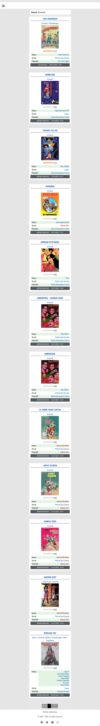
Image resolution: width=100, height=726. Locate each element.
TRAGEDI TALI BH (50, 130)
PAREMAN (50, 186)
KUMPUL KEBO (50, 521)
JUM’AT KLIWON (50, 465)
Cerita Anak (46, 582)
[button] (3, 6)
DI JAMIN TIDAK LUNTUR (50, 410)
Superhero (50, 640)
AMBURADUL (50, 354)
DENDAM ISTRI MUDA (50, 242)
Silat (64, 637)
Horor (34, 637)
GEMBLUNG (50, 74)
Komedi (44, 23)
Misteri (48, 637)
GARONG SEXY (50, 577)
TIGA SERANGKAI (50, 19)
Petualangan (53, 23)
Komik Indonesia (50, 712)
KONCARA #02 (50, 633)
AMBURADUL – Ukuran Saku (50, 298)
